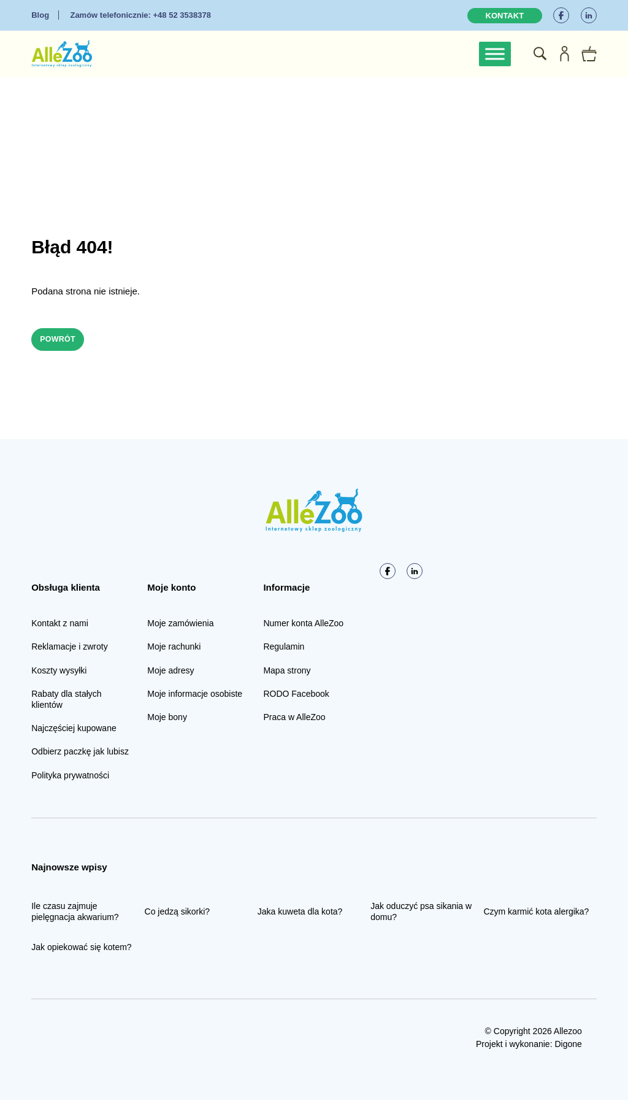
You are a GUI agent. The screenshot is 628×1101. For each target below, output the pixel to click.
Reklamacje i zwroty (69, 648)
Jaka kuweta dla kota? (300, 913)
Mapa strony (286, 672)
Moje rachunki (174, 648)
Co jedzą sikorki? (177, 913)
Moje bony (167, 718)
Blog (40, 15)
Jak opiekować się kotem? (81, 948)
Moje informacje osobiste (194, 695)
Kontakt (505, 15)
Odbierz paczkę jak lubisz (80, 753)
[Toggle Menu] (495, 53)
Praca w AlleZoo (294, 718)
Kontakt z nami (59, 624)
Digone (567, 1045)
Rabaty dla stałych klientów (66, 700)
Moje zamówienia (180, 624)
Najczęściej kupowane (74, 729)
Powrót (61, 340)
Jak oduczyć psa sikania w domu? (421, 912)
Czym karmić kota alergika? (536, 913)
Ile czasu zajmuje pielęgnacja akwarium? (74, 912)
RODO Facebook (296, 695)
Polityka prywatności (70, 776)
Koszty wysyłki (58, 672)
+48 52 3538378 (140, 15)
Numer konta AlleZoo (303, 624)
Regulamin (283, 648)
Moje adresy (170, 672)
